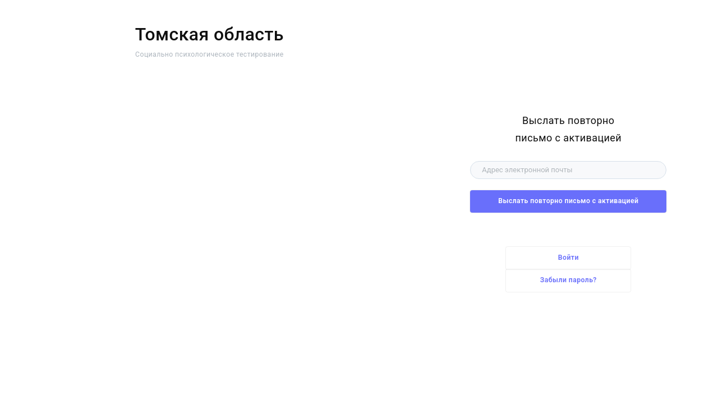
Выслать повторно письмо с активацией (568, 201)
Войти (568, 257)
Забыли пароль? (568, 280)
